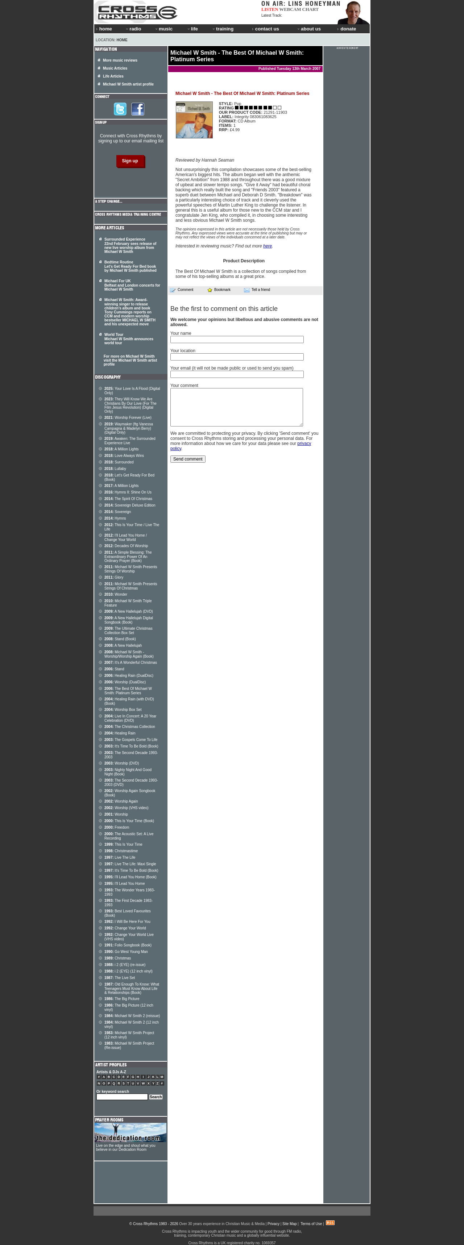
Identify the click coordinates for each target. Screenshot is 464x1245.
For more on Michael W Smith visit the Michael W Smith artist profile (130, 360)
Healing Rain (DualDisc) (128, 676)
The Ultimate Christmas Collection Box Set (128, 630)
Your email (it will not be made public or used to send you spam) (232, 368)
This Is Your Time (123, 844)
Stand (114, 669)
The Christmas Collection (129, 727)
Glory (113, 577)
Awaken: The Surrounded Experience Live (130, 441)
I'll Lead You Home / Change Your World (125, 537)
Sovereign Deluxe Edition (130, 505)
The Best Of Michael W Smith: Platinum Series (128, 691)
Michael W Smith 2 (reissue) (132, 1016)
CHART (310, 9)
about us (309, 29)
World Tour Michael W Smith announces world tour (128, 339)
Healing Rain (120, 733)
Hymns (115, 518)
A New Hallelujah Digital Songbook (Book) (128, 620)
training (222, 29)
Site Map (289, 1224)
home (104, 29)
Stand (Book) (120, 639)
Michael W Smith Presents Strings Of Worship (130, 569)
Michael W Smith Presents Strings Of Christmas (130, 586)
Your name (180, 333)
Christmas (117, 958)
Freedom (116, 827)
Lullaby (115, 469)
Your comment (184, 385)
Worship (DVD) (121, 763)
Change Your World (125, 928)
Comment (181, 289)
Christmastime (121, 851)
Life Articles (113, 76)
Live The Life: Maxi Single (130, 864)
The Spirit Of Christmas (128, 499)
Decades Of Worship (126, 546)
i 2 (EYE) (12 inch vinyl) (128, 971)
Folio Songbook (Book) (128, 945)
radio (133, 29)
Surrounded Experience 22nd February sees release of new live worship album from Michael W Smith (130, 245)
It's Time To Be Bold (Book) (131, 746)
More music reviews (120, 60)
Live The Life (119, 857)
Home (122, 40)
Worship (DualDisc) (125, 682)
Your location (182, 350)
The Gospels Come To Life (130, 740)
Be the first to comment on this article (224, 308)
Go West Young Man (126, 952)
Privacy (273, 1224)
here (267, 246)
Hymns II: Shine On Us (128, 492)
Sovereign (117, 512)
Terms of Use (311, 1224)
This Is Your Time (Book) (129, 821)
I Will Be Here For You (127, 922)
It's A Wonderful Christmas (130, 663)
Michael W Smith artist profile (128, 84)
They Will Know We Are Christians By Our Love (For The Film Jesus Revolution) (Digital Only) (130, 405)
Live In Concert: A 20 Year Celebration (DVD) (130, 718)
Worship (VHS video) (126, 808)
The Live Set (119, 978)
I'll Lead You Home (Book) (130, 877)
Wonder (115, 594)
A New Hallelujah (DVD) (128, 611)
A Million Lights (121, 449)
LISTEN (269, 9)
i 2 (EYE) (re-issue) (124, 965)
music (163, 29)
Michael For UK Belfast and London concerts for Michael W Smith (132, 285)
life (192, 29)
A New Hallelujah (123, 646)
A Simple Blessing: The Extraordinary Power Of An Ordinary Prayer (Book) (128, 556)
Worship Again (121, 801)
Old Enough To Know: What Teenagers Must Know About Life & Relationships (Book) (131, 988)
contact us (265, 29)
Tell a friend (257, 289)
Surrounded (119, 462)
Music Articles (115, 68)
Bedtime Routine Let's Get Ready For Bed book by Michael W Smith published (130, 266)
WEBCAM (290, 9)
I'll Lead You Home (124, 884)
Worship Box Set (123, 710)
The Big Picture (122, 999)
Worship (116, 814)
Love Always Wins (124, 456)
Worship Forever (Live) (128, 418)
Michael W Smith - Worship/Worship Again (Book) (129, 654)
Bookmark (219, 289)
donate (346, 29)
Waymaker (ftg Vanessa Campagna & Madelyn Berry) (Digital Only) (128, 428)
